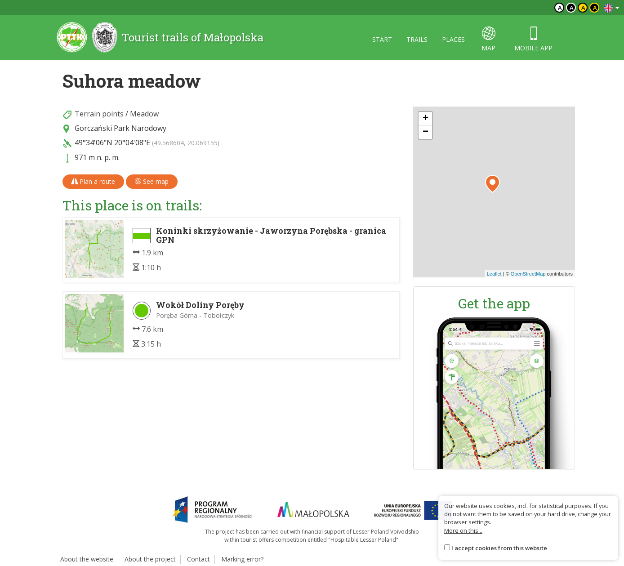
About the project (150, 559)
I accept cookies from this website (499, 548)
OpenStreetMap (528, 273)
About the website (86, 559)
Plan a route (93, 181)
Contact (198, 559)
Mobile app (533, 39)
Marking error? (242, 559)
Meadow (144, 114)
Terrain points (99, 114)
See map (152, 181)
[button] (492, 184)
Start (382, 39)
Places (453, 39)
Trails (417, 39)
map (488, 39)
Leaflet (494, 273)
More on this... (463, 530)
